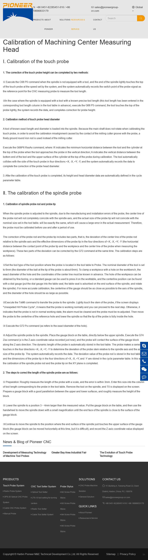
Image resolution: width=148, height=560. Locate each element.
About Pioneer (48, 24)
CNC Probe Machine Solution (88, 488)
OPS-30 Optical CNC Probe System (15, 500)
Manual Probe (9, 513)
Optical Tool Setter (39, 492)
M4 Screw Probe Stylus (67, 517)
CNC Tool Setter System (43, 486)
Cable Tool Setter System (42, 514)
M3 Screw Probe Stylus (67, 506)
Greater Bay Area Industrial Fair (68, 452)
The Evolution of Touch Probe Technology (116, 454)
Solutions (65, 20)
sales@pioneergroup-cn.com (105, 9)
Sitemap (111, 554)
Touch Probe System (13, 485)
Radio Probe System (12, 491)
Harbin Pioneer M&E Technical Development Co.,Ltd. (46, 554)
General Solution (86, 497)
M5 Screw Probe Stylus (67, 529)
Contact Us (97, 24)
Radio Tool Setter (39, 509)
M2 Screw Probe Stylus (67, 495)
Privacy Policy (128, 554)
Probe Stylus (66, 486)
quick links (88, 506)
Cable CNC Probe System (14, 508)
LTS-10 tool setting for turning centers (44, 500)
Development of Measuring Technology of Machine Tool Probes (24, 454)
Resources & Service (78, 24)
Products (38, 20)
